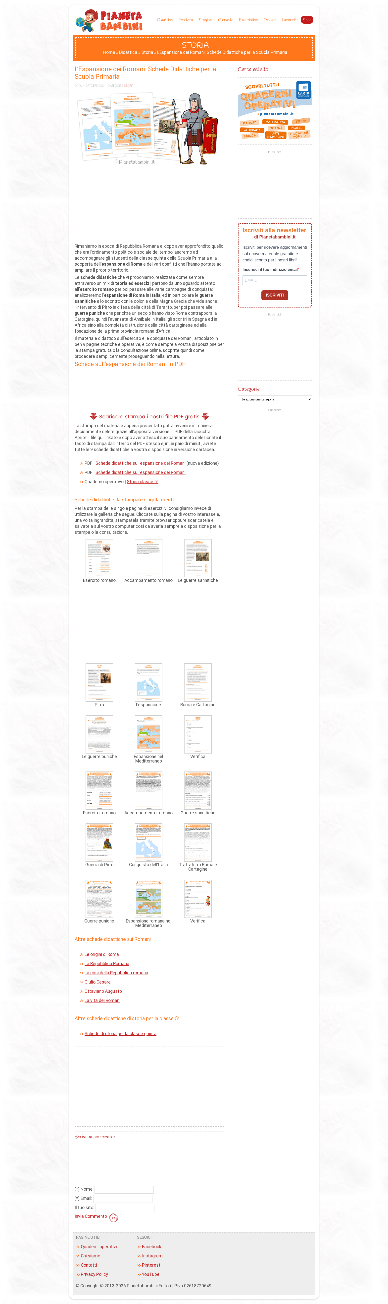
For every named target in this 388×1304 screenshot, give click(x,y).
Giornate (227, 20)
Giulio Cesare (98, 982)
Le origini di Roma (102, 954)
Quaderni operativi (99, 1246)
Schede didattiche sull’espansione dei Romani (141, 463)
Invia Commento (97, 1218)
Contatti (89, 1265)
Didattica (166, 20)
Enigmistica (249, 20)
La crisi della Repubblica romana (116, 972)
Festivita (187, 20)
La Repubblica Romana (107, 963)
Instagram (152, 1255)
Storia (147, 52)
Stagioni (207, 20)
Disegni (271, 20)
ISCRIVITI (275, 295)
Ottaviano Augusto (103, 991)
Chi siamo (90, 1255)
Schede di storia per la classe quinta (120, 1033)
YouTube (150, 1274)
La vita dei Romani (102, 1000)
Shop (307, 20)
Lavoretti (289, 20)
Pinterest (151, 1265)
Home (109, 52)
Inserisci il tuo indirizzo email (270, 269)
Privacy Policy (94, 1274)
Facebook (151, 1246)
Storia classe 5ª (142, 481)
